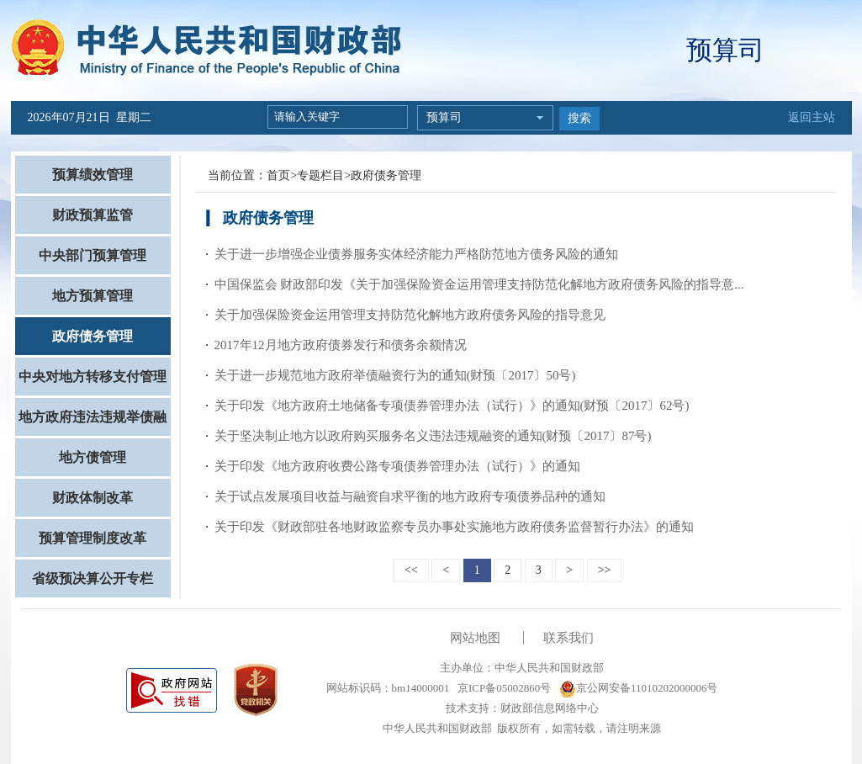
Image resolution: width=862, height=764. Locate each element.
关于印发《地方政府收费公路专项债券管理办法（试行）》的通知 (397, 466)
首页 (278, 175)
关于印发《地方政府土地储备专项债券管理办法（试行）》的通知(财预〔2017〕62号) (452, 405)
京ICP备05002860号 (503, 688)
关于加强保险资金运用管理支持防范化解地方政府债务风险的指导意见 (410, 314)
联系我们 (568, 638)
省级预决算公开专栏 (92, 578)
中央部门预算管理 (92, 255)
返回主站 (811, 117)
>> (604, 570)
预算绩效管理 (92, 174)
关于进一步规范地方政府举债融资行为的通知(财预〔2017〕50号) (395, 375)
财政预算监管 (92, 215)
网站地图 (475, 638)
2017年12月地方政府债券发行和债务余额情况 (340, 345)
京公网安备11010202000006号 (638, 688)
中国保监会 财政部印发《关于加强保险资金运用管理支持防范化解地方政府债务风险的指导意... (479, 284)
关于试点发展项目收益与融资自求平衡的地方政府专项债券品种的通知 (410, 496)
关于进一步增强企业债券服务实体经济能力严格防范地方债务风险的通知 (416, 254)
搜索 (579, 118)
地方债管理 (92, 457)
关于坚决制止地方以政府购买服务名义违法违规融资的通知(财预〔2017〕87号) (433, 436)
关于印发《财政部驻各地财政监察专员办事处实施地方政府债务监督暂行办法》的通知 (454, 526)
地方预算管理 (92, 296)
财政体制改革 (92, 498)
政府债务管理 (92, 336)
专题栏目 (320, 175)
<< (411, 570)
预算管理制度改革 (92, 538)
